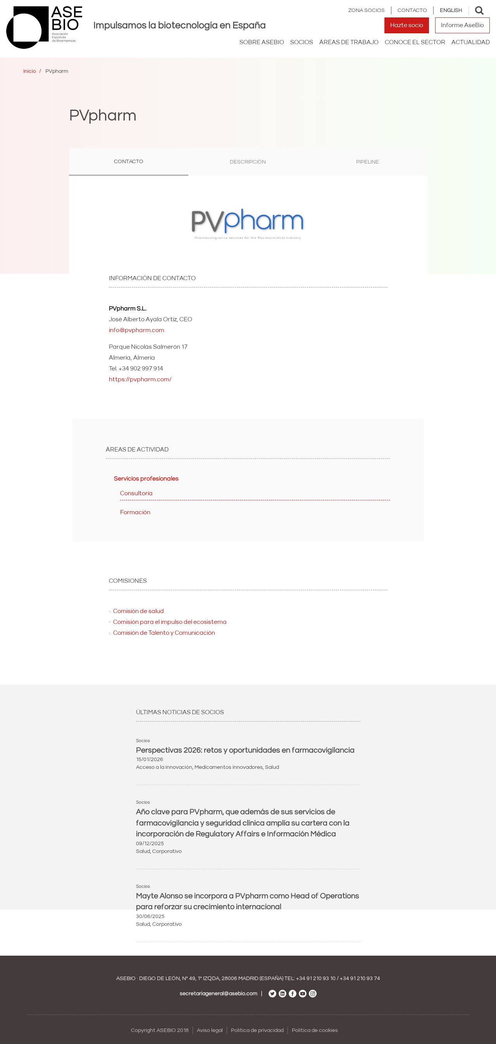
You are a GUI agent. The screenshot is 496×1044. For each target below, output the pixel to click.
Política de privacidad (257, 1030)
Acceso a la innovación (164, 767)
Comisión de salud (138, 611)
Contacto (412, 10)
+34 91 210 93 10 (316, 978)
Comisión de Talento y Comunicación (164, 633)
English (451, 10)
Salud (272, 767)
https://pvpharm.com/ (140, 379)
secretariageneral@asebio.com (218, 993)
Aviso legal (210, 1030)
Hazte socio (406, 25)
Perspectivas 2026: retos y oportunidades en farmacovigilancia (245, 750)
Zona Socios (366, 10)
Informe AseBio (462, 25)
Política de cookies (315, 1030)
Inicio (29, 71)
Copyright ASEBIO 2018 (160, 1030)
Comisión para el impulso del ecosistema (170, 622)
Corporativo (167, 851)
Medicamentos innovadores (229, 767)
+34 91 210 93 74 (360, 978)
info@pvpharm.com (136, 330)
